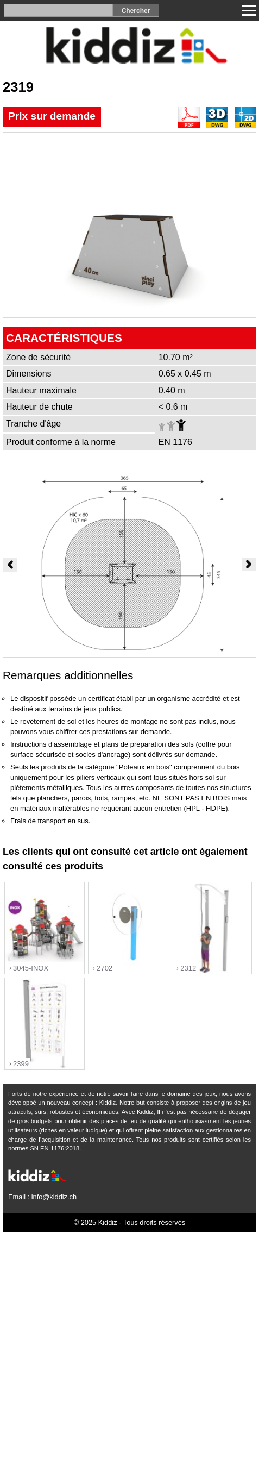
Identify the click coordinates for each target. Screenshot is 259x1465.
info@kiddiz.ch (54, 1197)
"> (44, 928)
